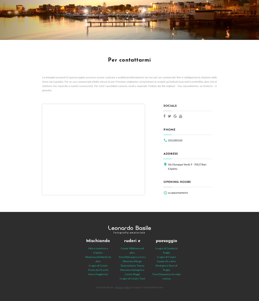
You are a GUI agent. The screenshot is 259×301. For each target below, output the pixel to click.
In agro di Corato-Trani (132, 278)
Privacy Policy (123, 287)
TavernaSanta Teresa (132, 265)
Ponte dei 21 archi (98, 269)
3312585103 (175, 140)
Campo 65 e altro (166, 261)
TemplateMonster (153, 287)
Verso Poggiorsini (98, 274)
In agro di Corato (98, 265)
